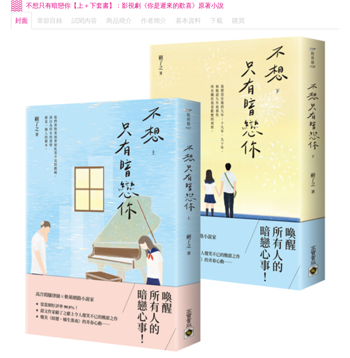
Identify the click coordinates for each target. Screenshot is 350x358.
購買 (238, 20)
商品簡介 (119, 20)
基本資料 (188, 20)
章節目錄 (49, 20)
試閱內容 (84, 20)
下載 (216, 20)
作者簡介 (153, 20)
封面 (21, 20)
